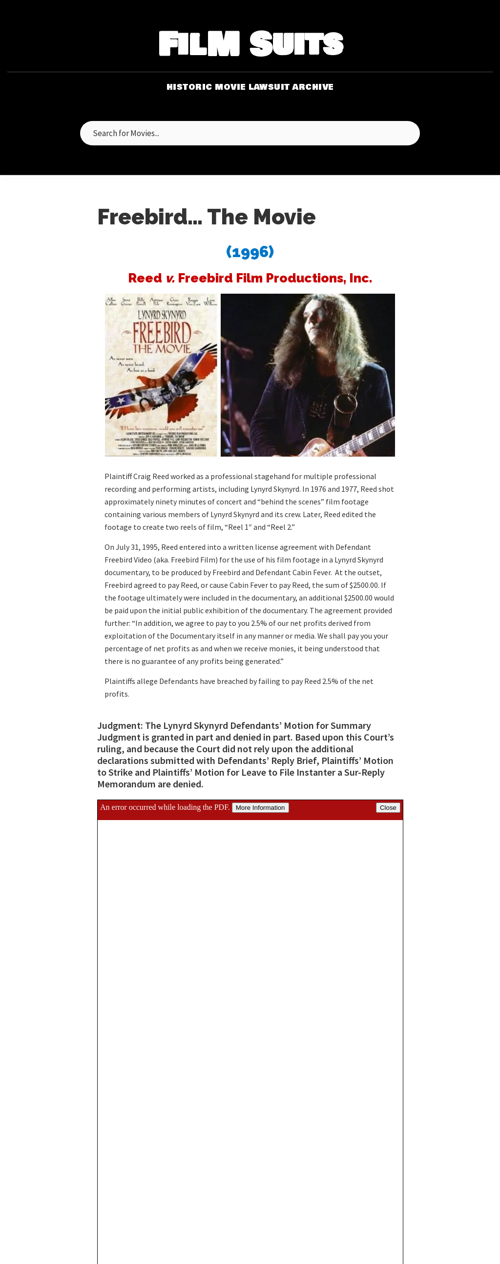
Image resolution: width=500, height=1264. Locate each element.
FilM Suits (250, 45)
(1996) (250, 251)
